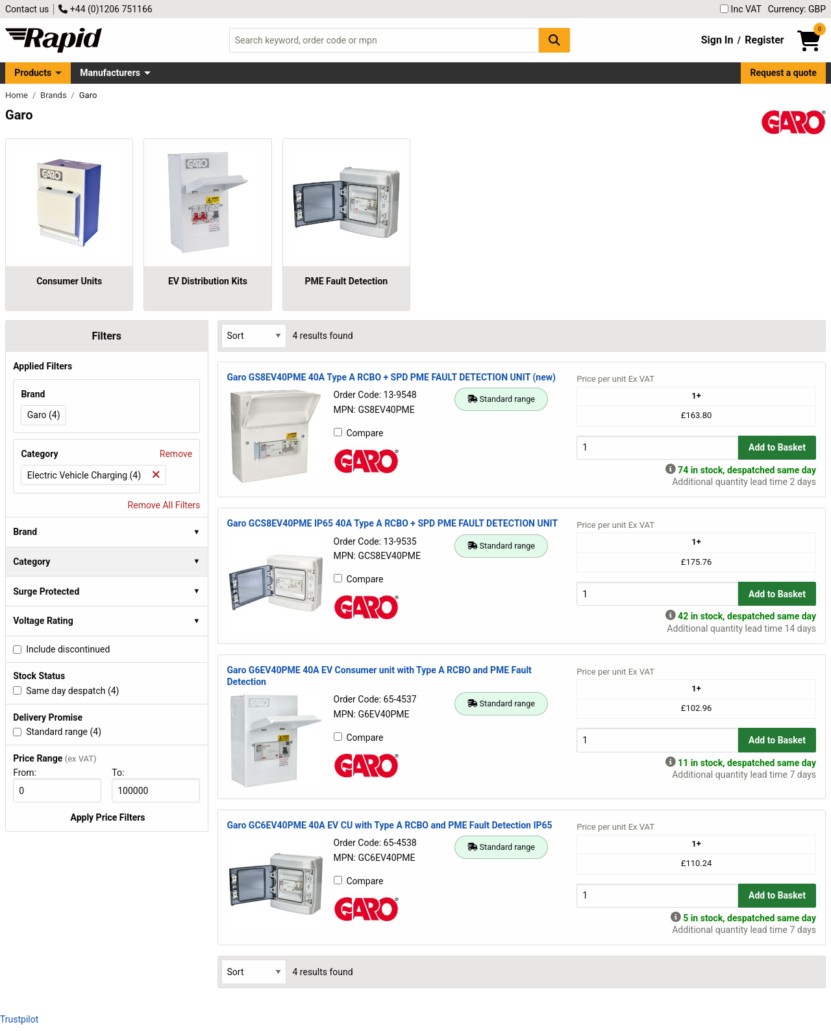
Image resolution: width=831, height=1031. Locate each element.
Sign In (717, 40)
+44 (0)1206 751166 (105, 9)
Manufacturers (110, 73)
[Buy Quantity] (657, 448)
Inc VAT (741, 9)
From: (30, 772)
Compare (359, 433)
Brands (54, 95)
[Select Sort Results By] (253, 336)
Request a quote (783, 73)
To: (123, 772)
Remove (176, 454)
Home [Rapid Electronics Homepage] (17, 95)
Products (32, 73)
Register (764, 40)
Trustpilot (19, 1019)
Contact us (27, 9)
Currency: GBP (797, 9)
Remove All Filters (164, 505)
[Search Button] (554, 40)
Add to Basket (777, 447)
